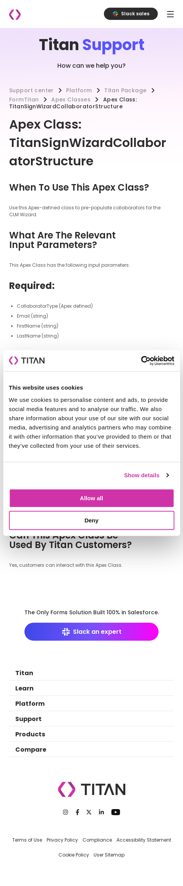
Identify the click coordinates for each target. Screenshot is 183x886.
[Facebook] (77, 812)
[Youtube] (115, 812)
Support (28, 719)
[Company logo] (15, 15)
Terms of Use (27, 840)
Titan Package (125, 90)
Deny (91, 520)
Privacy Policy (62, 840)
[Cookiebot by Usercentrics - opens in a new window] (140, 360)
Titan (24, 673)
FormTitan (24, 99)
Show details (142, 475)
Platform (79, 90)
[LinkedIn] (101, 812)
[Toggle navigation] (170, 14)
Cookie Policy (73, 855)
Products (30, 734)
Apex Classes (71, 99)
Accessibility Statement (144, 840)
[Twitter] (89, 812)
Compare (30, 749)
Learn (24, 688)
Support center (31, 90)
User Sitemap (109, 855)
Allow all (91, 497)
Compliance (97, 840)
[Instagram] (65, 812)
